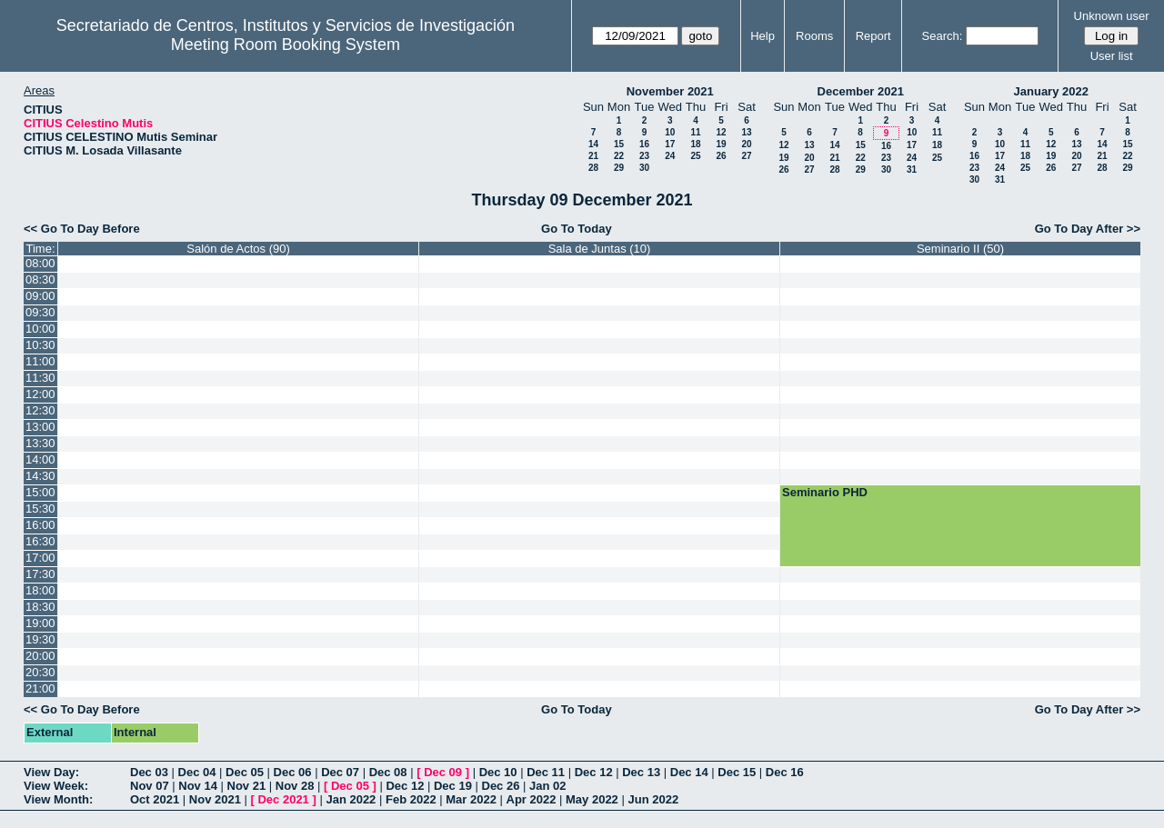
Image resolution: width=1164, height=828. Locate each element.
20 (746, 144)
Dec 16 (785, 772)
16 (644, 144)
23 (644, 156)
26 (721, 156)
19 (721, 144)
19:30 (40, 639)
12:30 (40, 410)
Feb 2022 (411, 799)
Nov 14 (197, 786)
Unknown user (1111, 16)
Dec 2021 (282, 799)
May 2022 (592, 799)
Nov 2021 (215, 799)
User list (1111, 56)
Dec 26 (501, 786)
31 (912, 170)
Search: (942, 36)
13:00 (40, 427)
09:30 (40, 312)
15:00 (40, 492)
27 (746, 156)
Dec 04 (197, 772)
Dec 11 (546, 772)
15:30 (40, 508)
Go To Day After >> (1087, 228)
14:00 (40, 459)
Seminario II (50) (960, 248)
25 (695, 156)
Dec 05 (245, 772)
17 (670, 144)
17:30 (40, 574)
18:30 (40, 607)
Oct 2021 (154, 799)
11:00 (40, 361)
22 (619, 156)
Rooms (814, 36)
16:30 (40, 541)
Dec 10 (498, 772)
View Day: (51, 772)
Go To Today (576, 228)
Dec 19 (453, 786)
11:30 (40, 377)
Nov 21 (246, 786)
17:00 (40, 557)
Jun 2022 (652, 799)
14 (593, 144)
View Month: (58, 799)
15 (619, 144)
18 (695, 144)
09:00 (40, 296)
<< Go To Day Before (82, 228)
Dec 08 (388, 772)
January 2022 (1051, 91)
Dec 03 (149, 772)
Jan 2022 (351, 799)
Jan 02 (547, 786)
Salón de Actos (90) (237, 248)
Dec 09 (443, 772)
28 (593, 168)
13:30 (40, 443)
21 (593, 156)
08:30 (40, 279)
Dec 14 (689, 772)
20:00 (40, 656)
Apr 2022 (532, 799)
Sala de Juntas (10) (599, 248)
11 (695, 132)
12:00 (40, 394)
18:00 (40, 590)
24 (670, 156)
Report (873, 36)
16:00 (40, 525)
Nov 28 (295, 786)
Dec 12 (594, 772)
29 (619, 168)
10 (670, 132)
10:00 (40, 328)
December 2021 (861, 91)
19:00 (40, 623)
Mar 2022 (471, 799)
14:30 (40, 476)
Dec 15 (736, 772)
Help (762, 36)
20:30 (40, 672)
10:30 (40, 345)
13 (746, 132)
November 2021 (670, 91)
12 (721, 132)
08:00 (40, 263)
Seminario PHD (825, 492)
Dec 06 (293, 772)
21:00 (40, 688)
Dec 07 (340, 772)
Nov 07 (149, 786)
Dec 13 (641, 772)
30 (644, 168)
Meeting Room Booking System (285, 44)
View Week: (56, 786)
